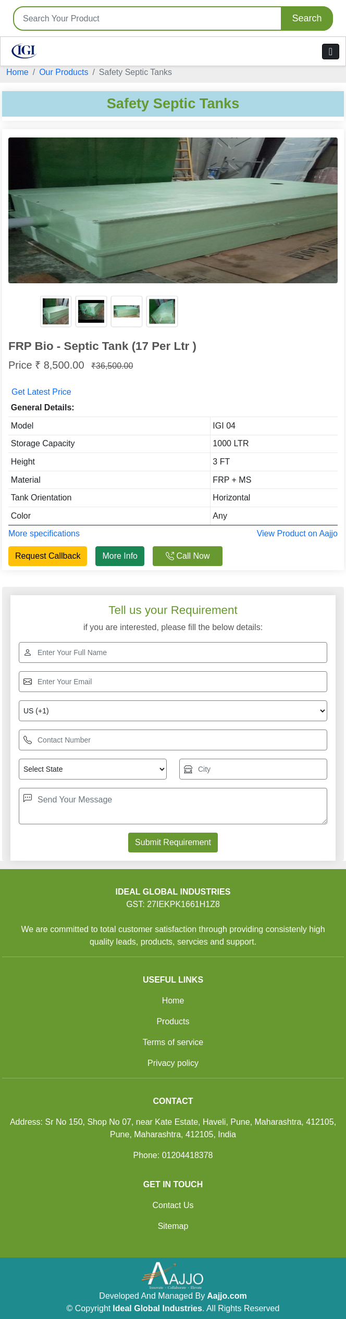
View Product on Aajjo (297, 533)
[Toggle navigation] (330, 51)
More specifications (44, 533)
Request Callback (47, 555)
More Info (120, 555)
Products (172, 1021)
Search (307, 18)
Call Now (187, 555)
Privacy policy (173, 1063)
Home (17, 72)
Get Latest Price (41, 391)
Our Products (63, 72)
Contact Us (172, 1205)
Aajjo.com (226, 1295)
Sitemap (173, 1226)
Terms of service (173, 1042)
